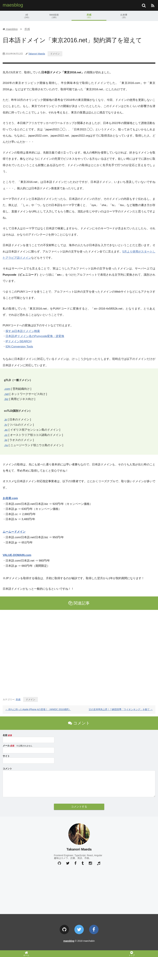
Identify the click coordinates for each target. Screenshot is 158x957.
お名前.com (10, 498)
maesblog (13, 5)
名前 (5, 735)
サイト (6, 756)
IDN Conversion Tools (19, 346)
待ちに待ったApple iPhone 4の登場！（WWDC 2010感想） (38, 709)
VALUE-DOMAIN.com (17, 555)
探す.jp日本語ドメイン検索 (23, 331)
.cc (6, 435)
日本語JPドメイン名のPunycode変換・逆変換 (35, 336)
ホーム (26, 953)
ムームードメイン (14, 531)
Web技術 (54, 16)
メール (6, 745)
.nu (6, 445)
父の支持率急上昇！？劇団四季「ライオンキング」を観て (121, 709)
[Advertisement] (79, 652)
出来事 (123, 16)
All (27, 16)
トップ (131, 953)
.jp (5, 419)
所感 (89, 16)
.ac (6, 429)
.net (6, 394)
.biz (6, 399)
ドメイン (55, 53)
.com (7, 388)
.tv (5, 424)
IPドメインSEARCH (18, 341)
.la (5, 440)
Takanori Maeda (36, 53)
